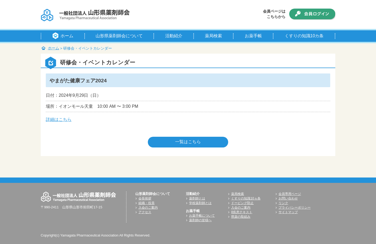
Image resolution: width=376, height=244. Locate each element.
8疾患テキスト (241, 212)
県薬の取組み (240, 217)
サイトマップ (288, 212)
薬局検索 (237, 194)
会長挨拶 (144, 198)
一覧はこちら (188, 141)
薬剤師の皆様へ (200, 220)
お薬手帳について (202, 215)
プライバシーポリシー (295, 207)
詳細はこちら (59, 119)
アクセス (144, 212)
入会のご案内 (148, 207)
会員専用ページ (290, 194)
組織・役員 (146, 203)
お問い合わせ (288, 198)
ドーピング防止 (242, 203)
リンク (283, 203)
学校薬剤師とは (200, 203)
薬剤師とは (197, 198)
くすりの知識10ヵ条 (245, 198)
